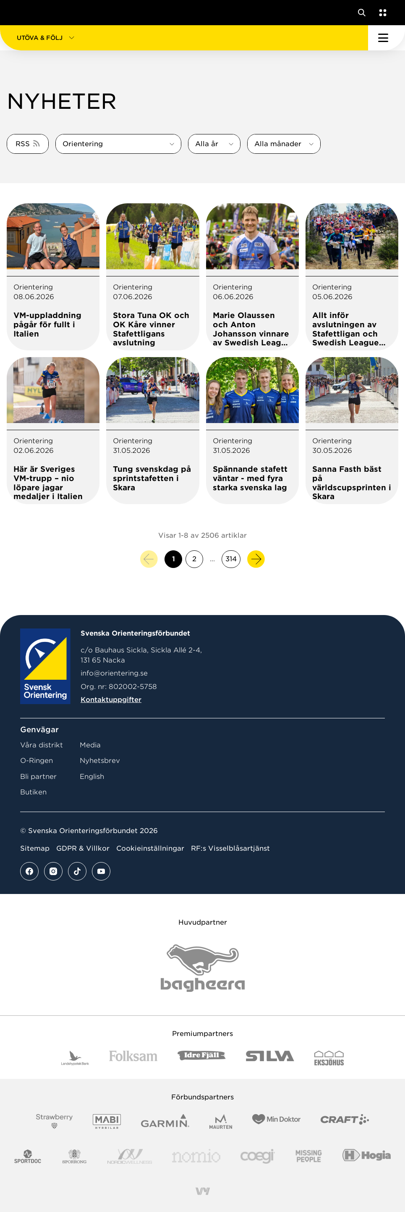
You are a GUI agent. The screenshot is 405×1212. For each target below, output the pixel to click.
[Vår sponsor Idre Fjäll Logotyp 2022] (202, 1058)
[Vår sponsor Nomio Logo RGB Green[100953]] (196, 1156)
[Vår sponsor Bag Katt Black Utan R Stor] (203, 968)
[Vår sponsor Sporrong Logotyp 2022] (75, 1156)
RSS (23, 144)
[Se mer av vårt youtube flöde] (101, 871)
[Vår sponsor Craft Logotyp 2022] (345, 1121)
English (92, 777)
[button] (184, 37)
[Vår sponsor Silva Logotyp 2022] (270, 1058)
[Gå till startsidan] (22, 12)
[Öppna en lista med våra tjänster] (381, 12)
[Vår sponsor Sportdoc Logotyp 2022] (28, 1156)
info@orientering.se (114, 673)
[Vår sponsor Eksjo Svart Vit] (329, 1058)
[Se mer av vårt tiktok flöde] (77, 871)
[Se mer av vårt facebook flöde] (29, 871)
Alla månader (277, 144)
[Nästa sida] (256, 559)
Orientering (83, 144)
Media (90, 745)
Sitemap (35, 848)
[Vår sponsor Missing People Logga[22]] (308, 1156)
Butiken (33, 792)
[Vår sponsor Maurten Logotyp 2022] (220, 1121)
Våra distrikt (41, 745)
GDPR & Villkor (83, 848)
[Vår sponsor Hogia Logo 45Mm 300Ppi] (366, 1156)
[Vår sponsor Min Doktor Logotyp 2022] (276, 1121)
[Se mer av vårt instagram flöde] (53, 871)
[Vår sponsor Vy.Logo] (203, 1191)
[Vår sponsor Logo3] (257, 1156)
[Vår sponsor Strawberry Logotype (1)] (54, 1121)
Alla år (206, 144)
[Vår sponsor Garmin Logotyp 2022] (165, 1121)
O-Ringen (36, 761)
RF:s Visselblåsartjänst (230, 848)
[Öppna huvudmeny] (386, 38)
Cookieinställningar (150, 848)
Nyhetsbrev (100, 761)
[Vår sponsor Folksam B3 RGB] (133, 1058)
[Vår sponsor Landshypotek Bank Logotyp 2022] (75, 1058)
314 (231, 559)
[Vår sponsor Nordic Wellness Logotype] (129, 1156)
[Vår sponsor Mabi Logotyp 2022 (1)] (107, 1121)
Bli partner (38, 777)
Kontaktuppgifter (111, 700)
